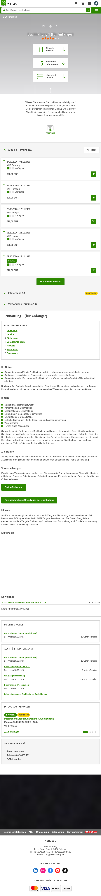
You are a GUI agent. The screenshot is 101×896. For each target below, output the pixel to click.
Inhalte (10, 334)
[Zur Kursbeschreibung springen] (50, 76)
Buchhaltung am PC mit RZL (17, 666)
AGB (31, 832)
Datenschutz (58, 832)
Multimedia (12, 349)
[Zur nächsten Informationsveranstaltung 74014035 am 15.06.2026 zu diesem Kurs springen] (50, 63)
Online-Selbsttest (13, 487)
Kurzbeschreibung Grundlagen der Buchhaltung (29, 500)
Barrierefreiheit (75, 832)
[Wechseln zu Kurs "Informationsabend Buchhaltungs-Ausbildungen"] (85, 732)
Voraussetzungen (16, 342)
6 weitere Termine (51, 281)
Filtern (91, 150)
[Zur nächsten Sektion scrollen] (50, 91)
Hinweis (11, 346)
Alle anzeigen (11, 732)
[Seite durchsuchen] (46, 10)
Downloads (12, 353)
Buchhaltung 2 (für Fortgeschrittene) (20, 633)
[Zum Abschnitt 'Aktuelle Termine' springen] (50, 49)
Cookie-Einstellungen (15, 832)
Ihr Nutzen (12, 330)
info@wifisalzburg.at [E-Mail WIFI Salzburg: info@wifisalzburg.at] (54, 854)
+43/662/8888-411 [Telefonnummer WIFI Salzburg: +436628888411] (41, 852)
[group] (50, 38)
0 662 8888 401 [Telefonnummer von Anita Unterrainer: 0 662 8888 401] (21, 755)
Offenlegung (42, 832)
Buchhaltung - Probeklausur (16, 685)
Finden (88, 10)
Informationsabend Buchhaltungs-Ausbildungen (25, 694)
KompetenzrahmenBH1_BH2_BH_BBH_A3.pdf (25, 602)
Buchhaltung (11, 17)
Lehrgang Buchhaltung (14, 676)
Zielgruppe (12, 338)
